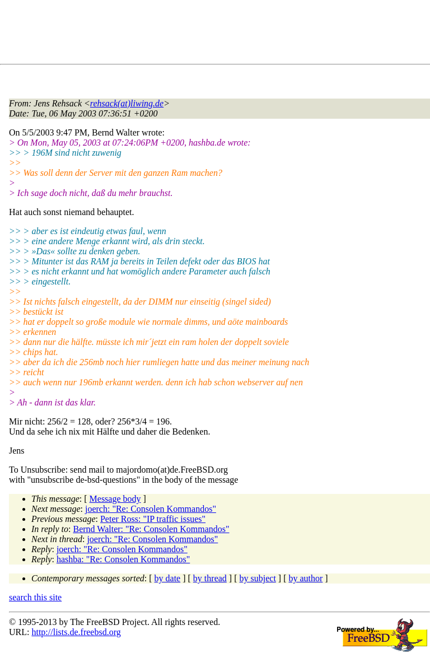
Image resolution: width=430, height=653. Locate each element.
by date (168, 578)
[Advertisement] (213, 34)
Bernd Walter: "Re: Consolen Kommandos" (151, 529)
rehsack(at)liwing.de (126, 103)
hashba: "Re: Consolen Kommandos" (123, 559)
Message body (115, 498)
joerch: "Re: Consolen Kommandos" (150, 509)
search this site (35, 597)
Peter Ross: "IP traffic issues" (152, 519)
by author (305, 578)
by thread (210, 578)
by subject (258, 578)
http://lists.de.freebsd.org (75, 632)
